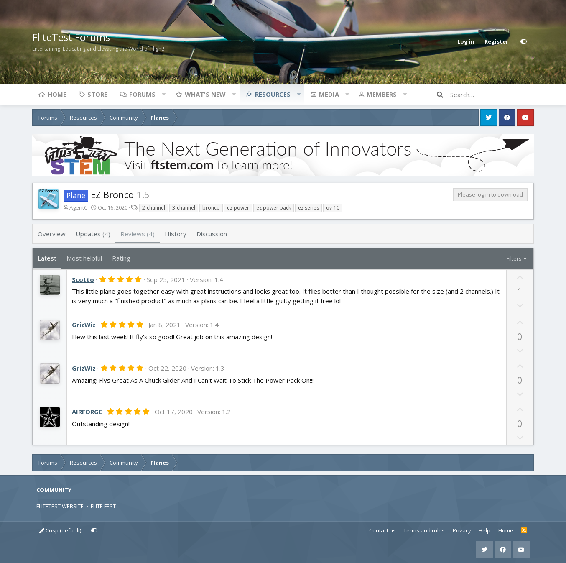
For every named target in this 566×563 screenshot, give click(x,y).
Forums (142, 94)
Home (57, 94)
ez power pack (273, 207)
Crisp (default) (60, 530)
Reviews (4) (137, 234)
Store (97, 94)
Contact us (382, 530)
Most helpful (84, 258)
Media (329, 94)
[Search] (492, 94)
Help (484, 530)
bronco (211, 207)
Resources (273, 94)
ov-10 (332, 207)
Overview (52, 234)
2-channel (153, 207)
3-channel (183, 207)
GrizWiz (84, 324)
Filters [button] (514, 258)
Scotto (83, 279)
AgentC (78, 207)
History (175, 234)
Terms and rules (424, 530)
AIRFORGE (87, 411)
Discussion (211, 234)
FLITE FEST (103, 506)
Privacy (462, 530)
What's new (205, 94)
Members (382, 94)
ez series (308, 207)
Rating (121, 258)
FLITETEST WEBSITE (60, 506)
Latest (47, 258)
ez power (238, 207)
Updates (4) (93, 234)
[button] (163, 94)
